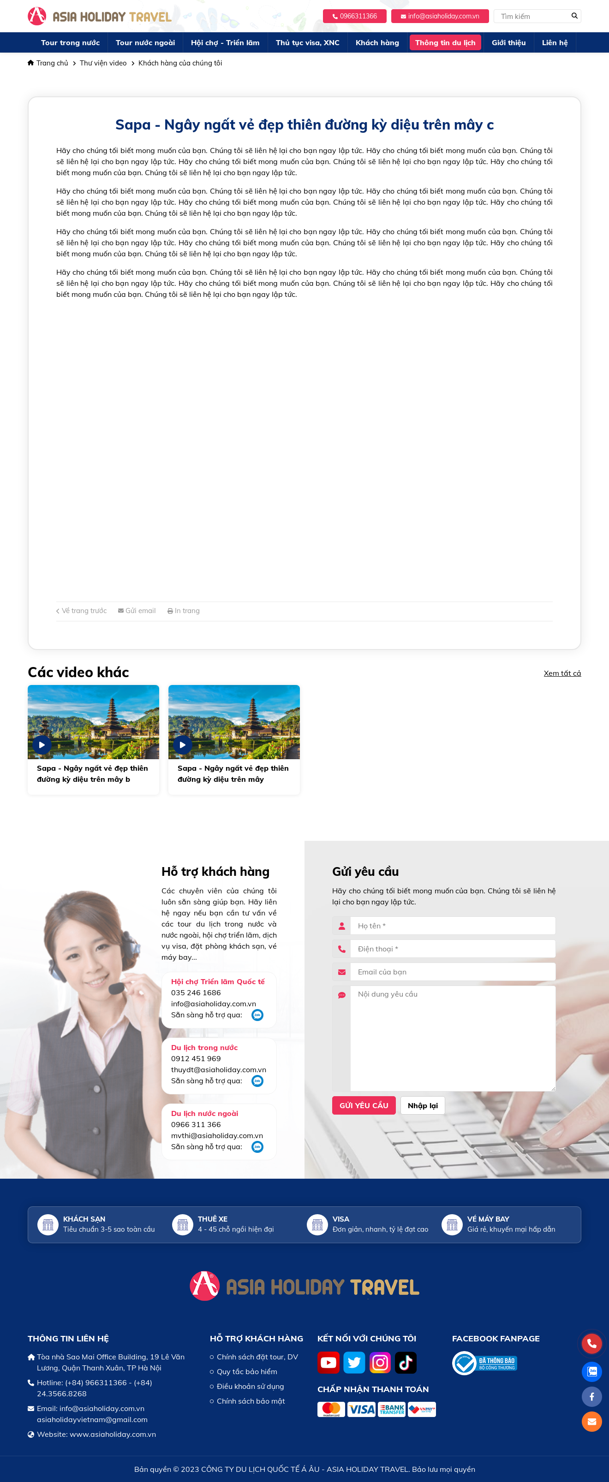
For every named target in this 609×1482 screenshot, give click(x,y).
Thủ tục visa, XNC (308, 42)
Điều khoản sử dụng (250, 1386)
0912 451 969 (196, 1058)
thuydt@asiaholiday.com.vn (218, 1069)
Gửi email (137, 610)
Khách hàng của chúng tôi (180, 63)
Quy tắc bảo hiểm (247, 1371)
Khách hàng (377, 42)
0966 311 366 (196, 1124)
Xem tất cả (562, 673)
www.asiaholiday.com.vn (113, 1434)
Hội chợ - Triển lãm (225, 42)
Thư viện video (103, 63)
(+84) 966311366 (96, 1382)
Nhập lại (423, 1105)
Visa (341, 1219)
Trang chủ (48, 63)
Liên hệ (555, 42)
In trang (183, 610)
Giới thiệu (509, 42)
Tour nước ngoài (145, 42)
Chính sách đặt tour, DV (257, 1356)
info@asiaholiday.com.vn (440, 16)
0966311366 (355, 16)
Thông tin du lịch (445, 42)
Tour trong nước (70, 42)
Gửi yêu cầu (364, 1105)
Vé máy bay (488, 1219)
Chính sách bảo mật (251, 1400)
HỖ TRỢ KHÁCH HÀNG (256, 1338)
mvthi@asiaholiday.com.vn (217, 1135)
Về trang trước (81, 610)
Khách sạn (84, 1219)
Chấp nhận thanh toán (373, 1389)
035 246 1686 (196, 992)
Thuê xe (212, 1219)
